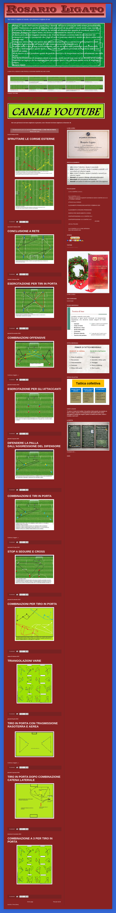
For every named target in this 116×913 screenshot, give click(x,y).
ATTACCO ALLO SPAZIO (74, 202)
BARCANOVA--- (23, 97)
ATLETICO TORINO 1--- (41, 97)
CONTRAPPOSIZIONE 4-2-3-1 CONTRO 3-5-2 (80, 216)
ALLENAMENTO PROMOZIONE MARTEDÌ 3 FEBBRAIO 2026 (84, 205)
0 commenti (12, 221)
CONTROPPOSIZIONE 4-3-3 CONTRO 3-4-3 (79, 219)
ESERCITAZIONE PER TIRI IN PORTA (32, 283)
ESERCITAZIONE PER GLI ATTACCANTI (34, 388)
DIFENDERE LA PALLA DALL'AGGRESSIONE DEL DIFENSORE (34, 444)
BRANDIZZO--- (31, 97)
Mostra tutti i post (34, 131)
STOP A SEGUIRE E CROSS (26, 551)
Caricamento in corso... (73, 247)
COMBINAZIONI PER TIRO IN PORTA (32, 603)
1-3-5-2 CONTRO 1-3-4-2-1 (75, 191)
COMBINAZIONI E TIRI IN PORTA (30, 495)
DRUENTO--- (15, 97)
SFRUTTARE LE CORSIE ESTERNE (31, 138)
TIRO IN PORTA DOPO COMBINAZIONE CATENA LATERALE (34, 778)
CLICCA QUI (70, 301)
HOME (9, 97)
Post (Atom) (15, 904)
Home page (30, 901)
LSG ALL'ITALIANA (73, 224)
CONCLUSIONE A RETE (23, 231)
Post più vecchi (57, 901)
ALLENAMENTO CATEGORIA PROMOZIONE (80, 210)
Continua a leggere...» (13, 375)
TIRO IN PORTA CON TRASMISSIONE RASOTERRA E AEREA (33, 725)
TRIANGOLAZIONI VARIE (24, 660)
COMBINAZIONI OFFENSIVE (26, 337)
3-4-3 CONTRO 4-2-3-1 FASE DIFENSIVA (79, 228)
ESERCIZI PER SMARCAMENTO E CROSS (79, 213)
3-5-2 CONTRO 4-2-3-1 (74, 196)
